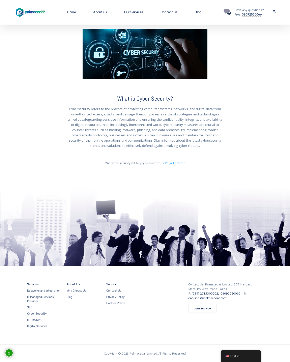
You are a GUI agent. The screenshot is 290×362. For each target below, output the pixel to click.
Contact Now (202, 308)
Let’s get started (173, 163)
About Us (73, 284)
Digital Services (37, 326)
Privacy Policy (115, 297)
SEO (29, 307)
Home (71, 12)
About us (100, 12)
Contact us (169, 12)
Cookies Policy (115, 303)
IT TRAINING (34, 320)
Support (112, 284)
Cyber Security (37, 313)
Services (33, 284)
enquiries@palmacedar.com (207, 298)
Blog (198, 12)
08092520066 (252, 14)
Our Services (133, 12)
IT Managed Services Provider (40, 299)
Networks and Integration (43, 291)
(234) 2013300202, (206, 293)
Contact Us (113, 291)
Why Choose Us (76, 291)
